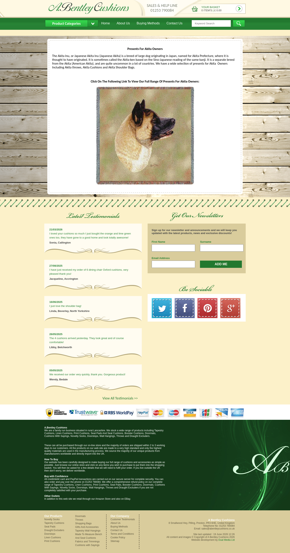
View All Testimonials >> (120, 398)
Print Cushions (52, 541)
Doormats (80, 516)
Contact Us (174, 23)
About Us (123, 23)
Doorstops (49, 533)
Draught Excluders (54, 530)
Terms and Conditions (122, 533)
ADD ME (221, 264)
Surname (205, 241)
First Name (158, 241)
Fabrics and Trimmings (87, 541)
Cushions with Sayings (87, 545)
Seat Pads (49, 526)
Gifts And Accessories (86, 527)
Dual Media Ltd (226, 540)
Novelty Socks (52, 519)
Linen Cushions (52, 537)
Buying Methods (148, 23)
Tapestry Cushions (54, 523)
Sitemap (115, 541)
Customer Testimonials (123, 519)
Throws (79, 519)
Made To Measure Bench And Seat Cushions (88, 536)
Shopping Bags (83, 523)
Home (105, 23)
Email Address (161, 258)
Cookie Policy (118, 537)
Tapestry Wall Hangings (87, 530)
